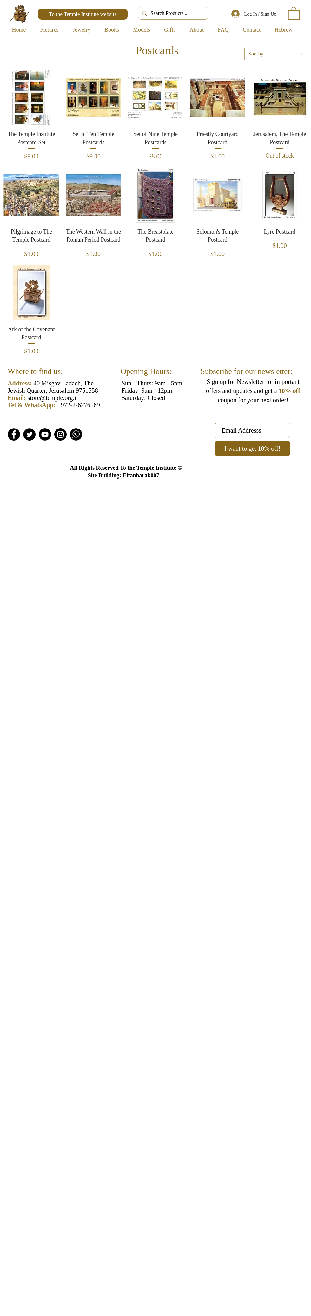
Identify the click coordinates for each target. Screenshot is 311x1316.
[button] (294, 13)
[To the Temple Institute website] (83, 14)
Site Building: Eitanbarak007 (123, 475)
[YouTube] (45, 434)
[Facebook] (14, 434)
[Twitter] (29, 434)
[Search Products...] (172, 13)
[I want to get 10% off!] (252, 448)
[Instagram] (60, 434)
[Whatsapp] (76, 434)
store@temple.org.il (53, 397)
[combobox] (276, 54)
